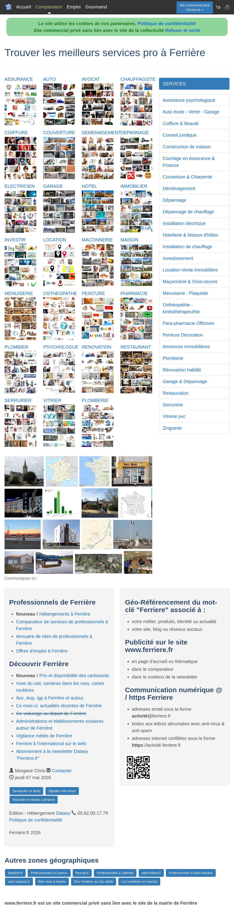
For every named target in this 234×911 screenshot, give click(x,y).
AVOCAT (91, 79)
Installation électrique (184, 223)
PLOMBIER (16, 347)
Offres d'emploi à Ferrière (42, 650)
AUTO (49, 79)
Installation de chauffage (187, 246)
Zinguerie (172, 428)
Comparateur (48, 6)
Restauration (176, 393)
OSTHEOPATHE (60, 293)
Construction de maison (187, 146)
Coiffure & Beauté (181, 123)
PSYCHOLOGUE (60, 347)
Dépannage (174, 200)
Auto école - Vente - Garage (191, 111)
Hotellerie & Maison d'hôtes (190, 235)
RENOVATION (96, 347)
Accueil (23, 6)
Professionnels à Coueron (49, 873)
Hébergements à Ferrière (64, 613)
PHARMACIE (134, 293)
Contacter (62, 770)
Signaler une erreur (62, 791)
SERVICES (174, 83)
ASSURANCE (19, 79)
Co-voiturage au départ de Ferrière (51, 713)
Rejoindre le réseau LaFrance (34, 799)
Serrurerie (173, 404)
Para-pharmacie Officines (188, 323)
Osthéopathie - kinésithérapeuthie (181, 308)
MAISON (129, 239)
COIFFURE (16, 132)
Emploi (74, 6)
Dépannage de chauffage (188, 211)
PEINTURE (93, 293)
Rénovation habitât (182, 369)
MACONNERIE (97, 239)
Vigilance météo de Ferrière (44, 735)
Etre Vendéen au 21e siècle (93, 881)
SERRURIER (18, 400)
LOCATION (54, 239)
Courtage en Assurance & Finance (189, 162)
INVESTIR (15, 239)
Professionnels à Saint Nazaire (191, 873)
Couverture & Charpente (187, 176)
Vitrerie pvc (174, 416)
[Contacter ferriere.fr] (227, 7)
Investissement (178, 258)
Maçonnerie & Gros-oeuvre (190, 281)
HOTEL (89, 186)
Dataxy (63, 813)
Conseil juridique (180, 135)
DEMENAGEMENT (101, 132)
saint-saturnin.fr (19, 881)
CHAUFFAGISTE (137, 79)
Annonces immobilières (186, 346)
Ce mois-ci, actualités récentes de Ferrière (59, 705)
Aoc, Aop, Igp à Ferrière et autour (50, 697)
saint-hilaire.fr (151, 873)
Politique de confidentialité (167, 23)
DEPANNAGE (134, 132)
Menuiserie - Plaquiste (185, 293)
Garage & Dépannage (185, 381)
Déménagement (179, 188)
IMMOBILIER (133, 186)
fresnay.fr (82, 873)
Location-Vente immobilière (190, 269)
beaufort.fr (15, 873)
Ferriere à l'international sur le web (51, 743)
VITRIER (52, 400)
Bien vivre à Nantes (52, 881)
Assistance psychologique (189, 100)
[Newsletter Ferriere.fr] (218, 7)
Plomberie (173, 358)
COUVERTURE (59, 132)
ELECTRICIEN (20, 186)
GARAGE (53, 186)
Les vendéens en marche (139, 881)
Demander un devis (26, 791)
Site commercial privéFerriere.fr (194, 7)
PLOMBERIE (95, 400)
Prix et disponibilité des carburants (74, 675)
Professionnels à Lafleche (115, 873)
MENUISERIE (19, 293)
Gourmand (96, 6)
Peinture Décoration (183, 334)
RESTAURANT (135, 347)
